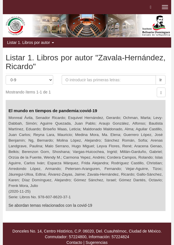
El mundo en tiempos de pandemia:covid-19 (53, 110)
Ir (160, 80)
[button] (150, 7)
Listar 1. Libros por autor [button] (30, 42)
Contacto (74, 242)
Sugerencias (96, 242)
